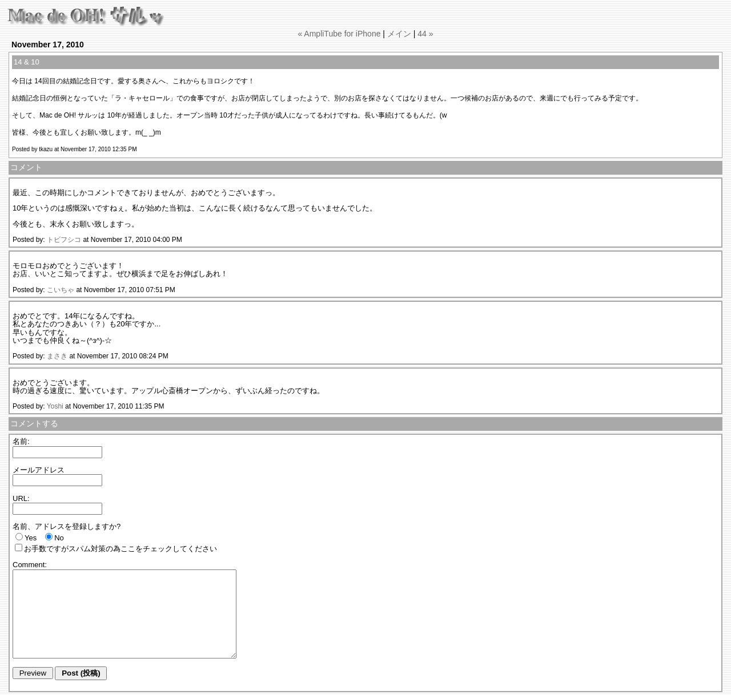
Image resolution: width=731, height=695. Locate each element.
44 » (425, 33)
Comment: (30, 564)
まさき (57, 356)
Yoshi (55, 406)
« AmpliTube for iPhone (339, 33)
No (59, 538)
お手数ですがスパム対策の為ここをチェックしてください (120, 548)
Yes (31, 538)
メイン (399, 33)
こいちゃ (60, 290)
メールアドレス (39, 470)
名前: (21, 441)
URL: (21, 498)
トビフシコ (64, 240)
